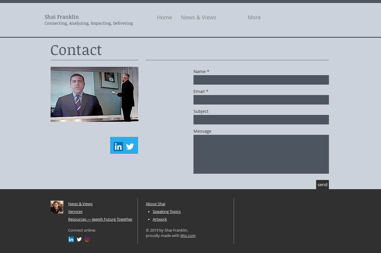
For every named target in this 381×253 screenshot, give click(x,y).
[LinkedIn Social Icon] (118, 146)
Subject (200, 111)
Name (199, 71)
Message (202, 131)
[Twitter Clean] (130, 146)
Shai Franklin (62, 16)
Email (199, 91)
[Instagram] (87, 239)
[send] (322, 184)
